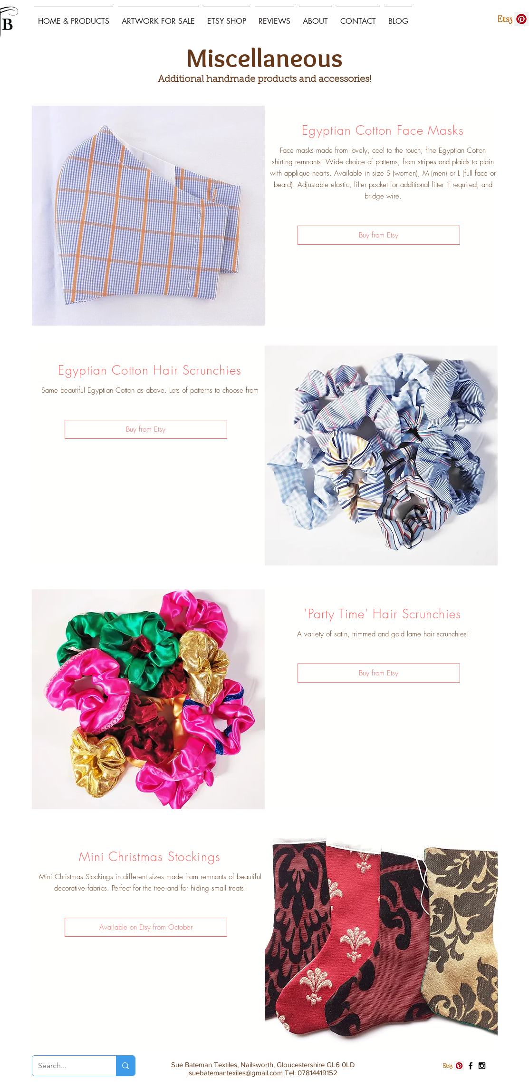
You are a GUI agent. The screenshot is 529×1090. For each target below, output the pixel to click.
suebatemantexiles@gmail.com (236, 1073)
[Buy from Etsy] (379, 235)
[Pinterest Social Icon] (521, 19)
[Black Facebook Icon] (470, 1065)
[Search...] (67, 1066)
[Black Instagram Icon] (482, 1065)
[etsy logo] (505, 19)
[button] (146, 927)
